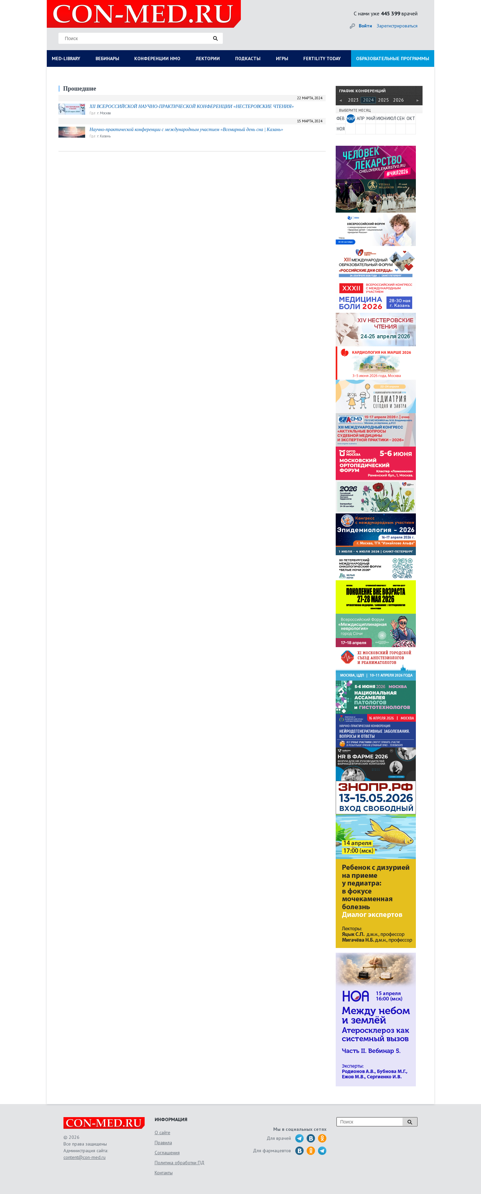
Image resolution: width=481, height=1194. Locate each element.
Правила (163, 1143)
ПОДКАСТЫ (248, 58)
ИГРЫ (282, 58)
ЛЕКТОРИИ (208, 58)
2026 (398, 100)
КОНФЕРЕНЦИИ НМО (157, 58)
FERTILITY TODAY (322, 58)
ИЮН (380, 118)
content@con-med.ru (84, 1157)
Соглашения (167, 1153)
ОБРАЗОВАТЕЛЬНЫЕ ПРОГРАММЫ (392, 58)
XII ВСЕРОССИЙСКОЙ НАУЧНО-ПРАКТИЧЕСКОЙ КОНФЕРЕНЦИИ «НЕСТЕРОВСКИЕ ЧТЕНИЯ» (192, 106)
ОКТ (411, 118)
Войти (365, 25)
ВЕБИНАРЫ (107, 58)
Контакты (164, 1173)
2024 (368, 100)
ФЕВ (340, 118)
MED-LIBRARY (66, 58)
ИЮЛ (390, 118)
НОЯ (341, 129)
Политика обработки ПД (179, 1163)
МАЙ (370, 118)
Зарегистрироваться (397, 26)
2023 (353, 100)
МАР (350, 118)
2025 (383, 100)
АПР (360, 118)
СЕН (401, 118)
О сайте (162, 1132)
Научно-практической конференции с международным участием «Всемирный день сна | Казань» (186, 129)
